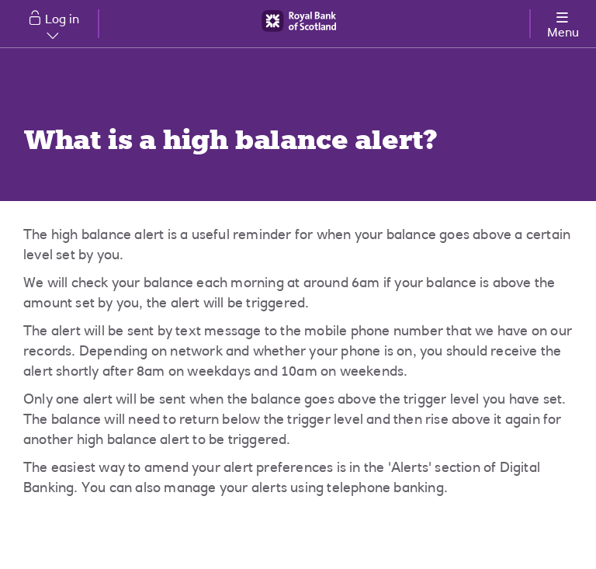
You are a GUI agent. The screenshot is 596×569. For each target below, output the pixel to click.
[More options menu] (562, 22)
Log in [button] (62, 26)
